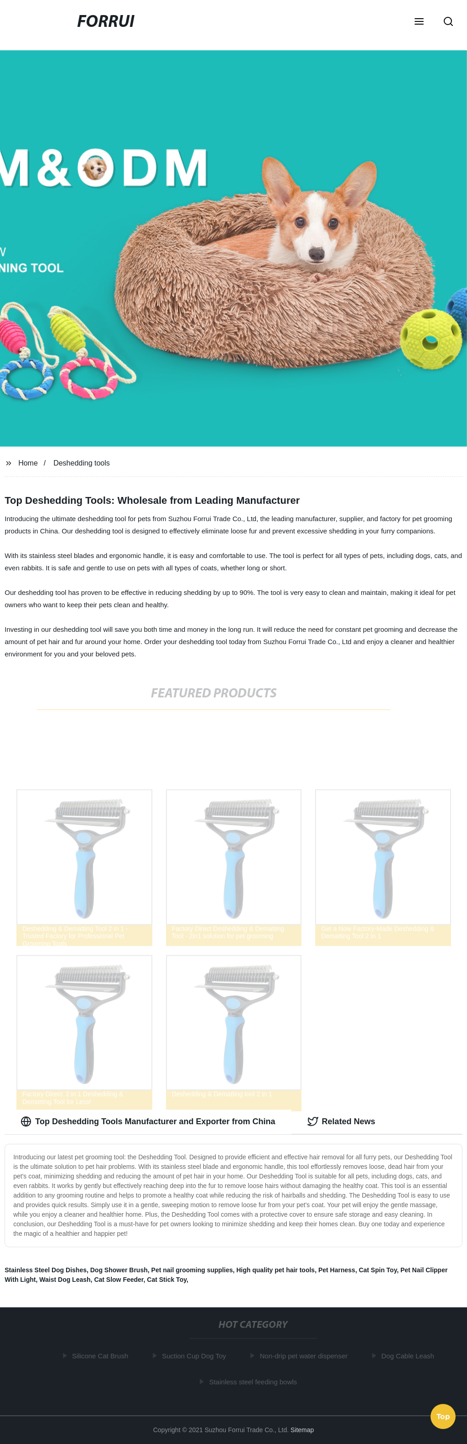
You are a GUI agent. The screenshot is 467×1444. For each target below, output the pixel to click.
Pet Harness (336, 1270)
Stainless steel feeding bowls (254, 1381)
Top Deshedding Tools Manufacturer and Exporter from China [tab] (148, 1121)
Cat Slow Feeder (118, 1279)
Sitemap (302, 1430)
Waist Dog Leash (64, 1279)
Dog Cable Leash (409, 1356)
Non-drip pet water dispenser (305, 1356)
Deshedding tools (81, 463)
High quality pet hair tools (275, 1270)
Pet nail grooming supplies (192, 1270)
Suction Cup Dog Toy (195, 1356)
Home (28, 463)
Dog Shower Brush (119, 1270)
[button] (419, 22)
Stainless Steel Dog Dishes (46, 1270)
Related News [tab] (341, 1121)
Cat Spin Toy (378, 1270)
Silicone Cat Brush (101, 1356)
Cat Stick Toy (167, 1279)
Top (443, 1416)
